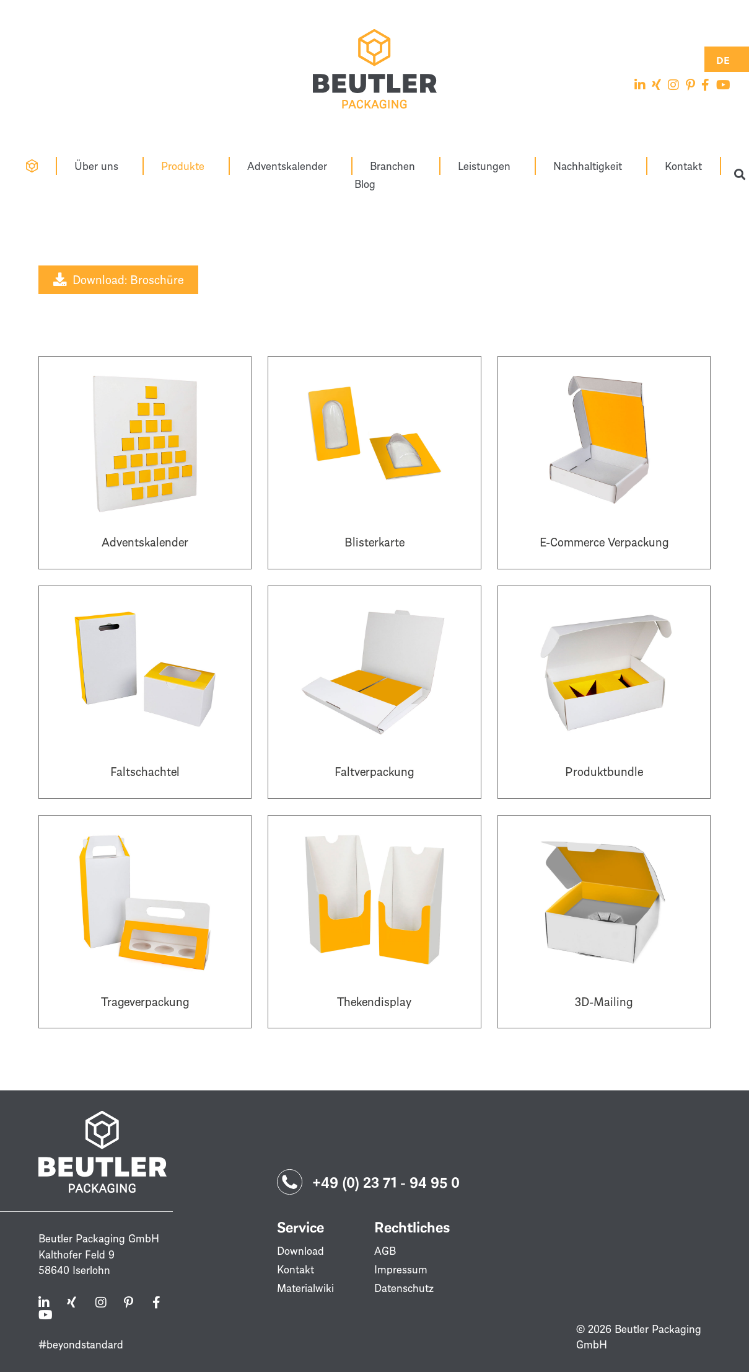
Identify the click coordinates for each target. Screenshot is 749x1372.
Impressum (400, 1269)
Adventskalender (290, 165)
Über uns (99, 165)
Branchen (395, 165)
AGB (385, 1250)
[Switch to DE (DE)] (723, 59)
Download (300, 1250)
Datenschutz (404, 1287)
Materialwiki (305, 1287)
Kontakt (683, 165)
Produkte (186, 165)
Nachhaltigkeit (590, 165)
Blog (364, 183)
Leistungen (487, 165)
